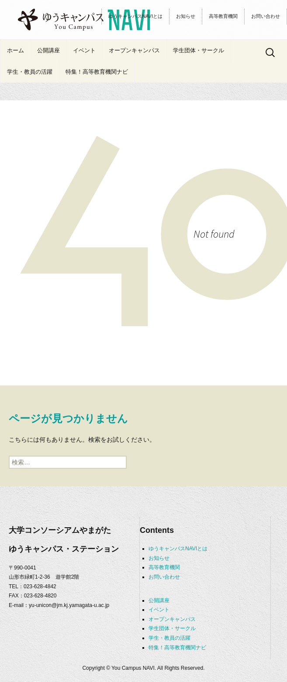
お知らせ (185, 16)
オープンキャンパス (134, 50)
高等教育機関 (223, 16)
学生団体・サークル (198, 50)
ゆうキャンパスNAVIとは (135, 16)
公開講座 (48, 50)
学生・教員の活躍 (29, 71)
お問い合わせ (265, 16)
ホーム (15, 50)
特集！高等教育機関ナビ (97, 71)
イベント (84, 50)
